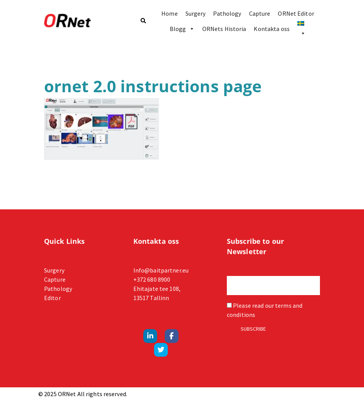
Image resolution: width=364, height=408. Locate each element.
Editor (52, 298)
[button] (143, 21)
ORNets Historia (224, 29)
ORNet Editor (296, 13)
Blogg (182, 28)
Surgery (195, 13)
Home (169, 13)
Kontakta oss (271, 29)
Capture (260, 13)
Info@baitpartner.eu (161, 270)
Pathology (227, 13)
